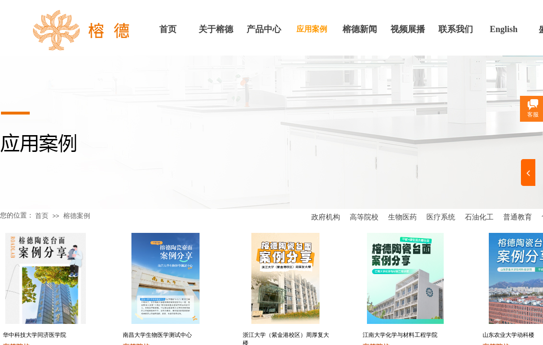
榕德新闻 (359, 29)
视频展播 (407, 29)
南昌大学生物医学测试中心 (157, 335)
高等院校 (364, 217)
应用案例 (311, 29)
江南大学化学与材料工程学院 (400, 335)
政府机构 (325, 217)
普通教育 (517, 217)
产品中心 (264, 29)
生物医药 (402, 217)
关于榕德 (216, 29)
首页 (168, 29)
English (504, 29)
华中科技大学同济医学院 (34, 335)
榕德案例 (76, 215)
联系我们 (455, 29)
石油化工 (479, 217)
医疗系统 (440, 217)
